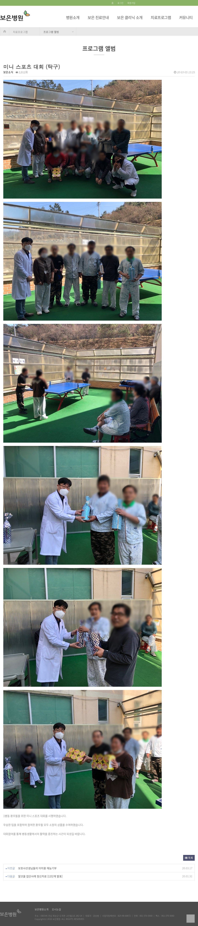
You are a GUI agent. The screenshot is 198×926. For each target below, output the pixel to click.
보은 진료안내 (98, 17)
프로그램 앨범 (51, 32)
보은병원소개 (42, 909)
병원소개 (73, 17)
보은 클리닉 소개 (130, 17)
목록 (189, 858)
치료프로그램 (161, 17)
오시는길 (56, 909)
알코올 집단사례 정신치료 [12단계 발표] (40, 876)
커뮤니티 (186, 17)
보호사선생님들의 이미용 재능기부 (37, 868)
